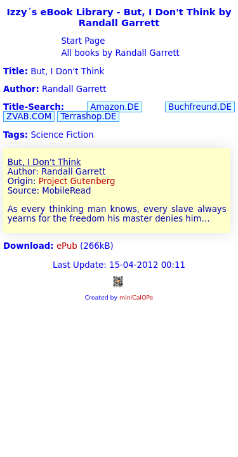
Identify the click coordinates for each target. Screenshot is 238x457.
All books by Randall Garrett (119, 53)
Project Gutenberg (77, 181)
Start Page (81, 41)
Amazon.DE (114, 107)
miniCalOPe (136, 297)
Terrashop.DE (88, 116)
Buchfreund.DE (200, 107)
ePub (66, 246)
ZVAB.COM (28, 116)
